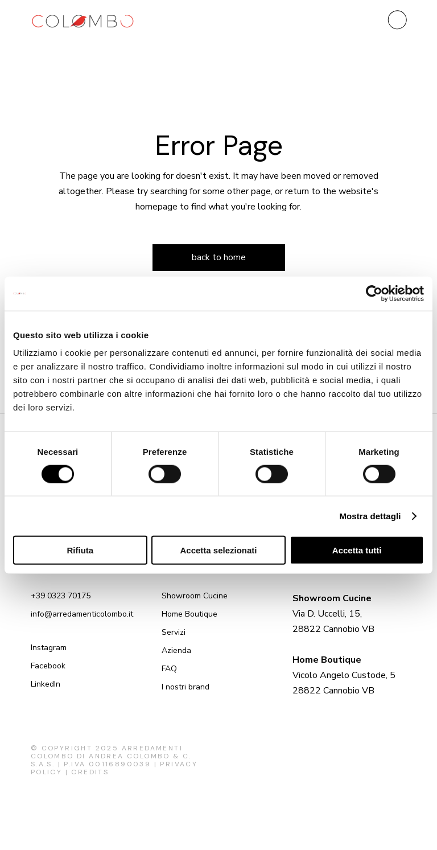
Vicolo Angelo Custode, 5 (343, 675)
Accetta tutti (357, 550)
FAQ (169, 668)
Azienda (176, 650)
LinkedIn (45, 684)
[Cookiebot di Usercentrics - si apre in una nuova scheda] (374, 293)
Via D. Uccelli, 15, (327, 613)
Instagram (49, 647)
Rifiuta (80, 550)
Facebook (48, 665)
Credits (90, 772)
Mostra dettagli (370, 515)
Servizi (173, 632)
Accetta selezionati (218, 550)
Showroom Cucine (195, 595)
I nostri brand (185, 686)
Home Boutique (189, 614)
